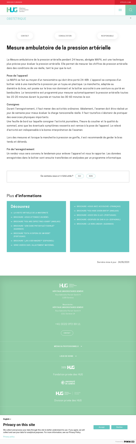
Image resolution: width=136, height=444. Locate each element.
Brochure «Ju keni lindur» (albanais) (95, 226)
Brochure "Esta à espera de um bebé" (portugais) (32, 237)
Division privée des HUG (68, 402)
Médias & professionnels (66, 348)
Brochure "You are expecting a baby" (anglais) (37, 224)
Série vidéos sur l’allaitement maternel (34, 247)
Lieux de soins (66, 358)
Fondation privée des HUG (68, 376)
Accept (102, 427)
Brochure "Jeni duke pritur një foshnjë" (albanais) (34, 229)
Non (91, 178)
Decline (119, 427)
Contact (67, 335)
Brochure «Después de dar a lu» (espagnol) (99, 222)
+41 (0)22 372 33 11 (68, 326)
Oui (79, 178)
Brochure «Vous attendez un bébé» (31, 219)
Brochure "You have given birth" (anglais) (98, 213)
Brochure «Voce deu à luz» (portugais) (96, 217)
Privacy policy (8, 437)
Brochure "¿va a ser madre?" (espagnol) (34, 243)
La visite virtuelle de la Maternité (31, 215)
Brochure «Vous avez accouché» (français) (99, 208)
